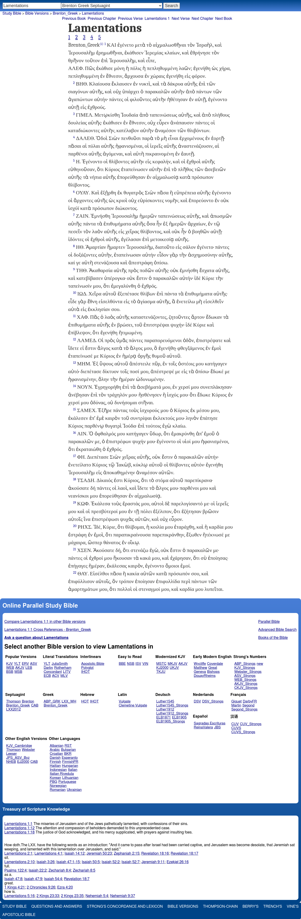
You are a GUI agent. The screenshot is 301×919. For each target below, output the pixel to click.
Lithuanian (70, 778)
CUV (235, 724)
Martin (236, 705)
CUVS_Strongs (243, 732)
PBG (53, 782)
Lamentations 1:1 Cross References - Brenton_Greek (47, 630)
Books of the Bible (273, 638)
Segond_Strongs (244, 709)
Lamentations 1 (157, 18)
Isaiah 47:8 (13, 879)
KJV (9, 664)
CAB (34, 705)
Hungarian (70, 766)
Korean (55, 778)
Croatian (56, 754)
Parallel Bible (269, 622)
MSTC (161, 664)
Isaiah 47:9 (33, 879)
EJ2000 (23, 762)
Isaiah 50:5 (91, 862)
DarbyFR (250, 701)
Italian (72, 770)
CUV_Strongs (250, 724)
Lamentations (93, 13)
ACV (55, 676)
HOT (85, 701)
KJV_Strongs (244, 668)
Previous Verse (130, 18)
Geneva (200, 672)
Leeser (11, 754)
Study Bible (12, 13)
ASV (33, 664)
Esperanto (70, 758)
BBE (122, 664)
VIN (145, 664)
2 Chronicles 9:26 (41, 887)
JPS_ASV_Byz (18, 758)
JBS (217, 727)
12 (74, 339)
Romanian (58, 790)
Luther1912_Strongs (172, 713)
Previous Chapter (102, 18)
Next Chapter (202, 18)
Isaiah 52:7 (131, 862)
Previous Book (74, 18)
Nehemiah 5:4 (97, 896)
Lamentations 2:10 (19, 862)
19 (74, 503)
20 (74, 526)
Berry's (250, 906)
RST (68, 745)
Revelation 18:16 (155, 853)
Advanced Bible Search (277, 630)
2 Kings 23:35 (72, 896)
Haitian (55, 766)
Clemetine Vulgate (133, 705)
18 (74, 479)
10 (74, 293)
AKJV (19, 668)
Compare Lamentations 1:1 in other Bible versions (45, 622)
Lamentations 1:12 (19, 828)
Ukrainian (74, 790)
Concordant (53, 672)
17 (74, 456)
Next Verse (181, 18)
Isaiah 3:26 (45, 862)
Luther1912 (165, 709)
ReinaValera (203, 727)
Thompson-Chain (220, 906)
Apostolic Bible (19, 915)
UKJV (174, 668)
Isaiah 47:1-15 (68, 862)
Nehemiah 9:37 (122, 896)
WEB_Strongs (245, 680)
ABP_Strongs (244, 664)
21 (74, 549)
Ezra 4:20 (65, 887)
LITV (67, 672)
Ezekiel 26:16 (177, 862)
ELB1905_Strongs (170, 721)
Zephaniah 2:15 (126, 853)
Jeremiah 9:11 (153, 862)
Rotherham (62, 668)
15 (74, 409)
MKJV (172, 664)
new (260, 664)
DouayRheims (205, 676)
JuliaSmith (59, 664)
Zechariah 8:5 (84, 870)
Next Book (223, 18)
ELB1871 (163, 717)
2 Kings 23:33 (47, 896)
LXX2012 (13, 709)
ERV (25, 664)
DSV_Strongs (213, 701)
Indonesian (58, 770)
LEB (28, 668)
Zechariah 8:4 (59, 870)
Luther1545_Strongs (172, 705)
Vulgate (125, 701)
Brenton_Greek (65, 13)
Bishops (213, 672)
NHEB (11, 762)
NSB (130, 664)
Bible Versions (37, 13)
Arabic (55, 750)
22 (74, 573)
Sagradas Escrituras (209, 723)
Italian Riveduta (62, 774)
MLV (64, 676)
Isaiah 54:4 (53, 879)
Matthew (200, 668)
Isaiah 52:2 (111, 862)
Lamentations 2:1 (18, 853)
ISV (138, 664)
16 (74, 433)
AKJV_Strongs (245, 684)
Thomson (13, 701)
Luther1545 (165, 701)
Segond (248, 705)
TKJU (161, 672)
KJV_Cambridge (19, 745)
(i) (101, 44)
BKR (67, 754)
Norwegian (58, 786)
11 (74, 316)
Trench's (272, 906)
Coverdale (215, 664)
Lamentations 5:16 (19, 896)
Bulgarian (68, 750)
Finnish (55, 762)
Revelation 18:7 (76, 879)
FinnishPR (70, 762)
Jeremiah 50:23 (99, 853)
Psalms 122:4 (15, 870)
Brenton (28, 701)
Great (212, 668)
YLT (17, 664)
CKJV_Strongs (245, 688)
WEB (10, 668)
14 (74, 386)
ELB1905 (179, 717)
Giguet (236, 701)
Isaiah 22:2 (38, 870)
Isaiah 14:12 (74, 853)
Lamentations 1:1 (18, 824)
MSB (18, 672)
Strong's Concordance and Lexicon (125, 906)
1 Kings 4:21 (14, 887)
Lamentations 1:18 (19, 832)
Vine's (293, 906)
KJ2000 (162, 668)
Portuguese (67, 782)
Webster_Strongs (247, 672)
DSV (197, 701)
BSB (9, 672)
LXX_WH (69, 701)
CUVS (236, 728)
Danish (55, 758)
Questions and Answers (56, 906)
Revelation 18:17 (184, 853)
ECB (47, 676)
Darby (48, 668)
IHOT (85, 672)
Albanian (56, 745)
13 (74, 363)
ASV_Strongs (244, 676)
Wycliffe (200, 664)
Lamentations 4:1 (48, 853)
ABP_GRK (52, 701)
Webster (28, 750)
